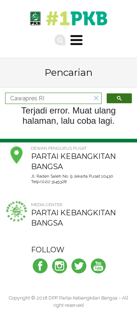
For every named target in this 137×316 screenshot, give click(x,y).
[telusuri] (48, 98)
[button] (96, 98)
